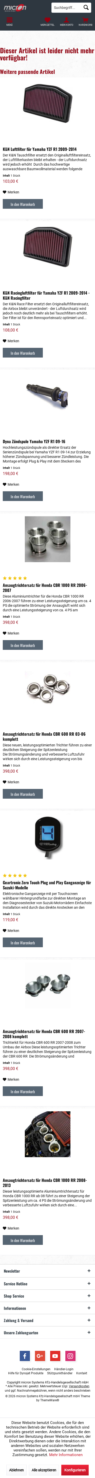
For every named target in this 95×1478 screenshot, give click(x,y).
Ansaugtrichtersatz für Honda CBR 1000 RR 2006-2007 (45, 588)
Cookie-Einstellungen (36, 1369)
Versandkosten (79, 1386)
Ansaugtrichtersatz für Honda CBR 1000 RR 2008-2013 (45, 1183)
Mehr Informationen (66, 1455)
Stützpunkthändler (59, 1373)
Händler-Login (63, 1369)
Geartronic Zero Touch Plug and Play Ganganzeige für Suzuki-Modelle (47, 885)
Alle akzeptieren (44, 1470)
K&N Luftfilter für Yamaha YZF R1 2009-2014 (40, 149)
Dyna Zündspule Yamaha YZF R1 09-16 (34, 441)
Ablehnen (16, 1470)
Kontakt (81, 1373)
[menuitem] (85, 22)
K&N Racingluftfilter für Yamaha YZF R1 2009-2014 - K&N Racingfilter (46, 295)
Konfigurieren (75, 1470)
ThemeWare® (49, 1400)
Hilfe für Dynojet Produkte (25, 1373)
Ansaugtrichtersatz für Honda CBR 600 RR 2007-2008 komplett (44, 1034)
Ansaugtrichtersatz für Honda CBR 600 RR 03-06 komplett (44, 736)
